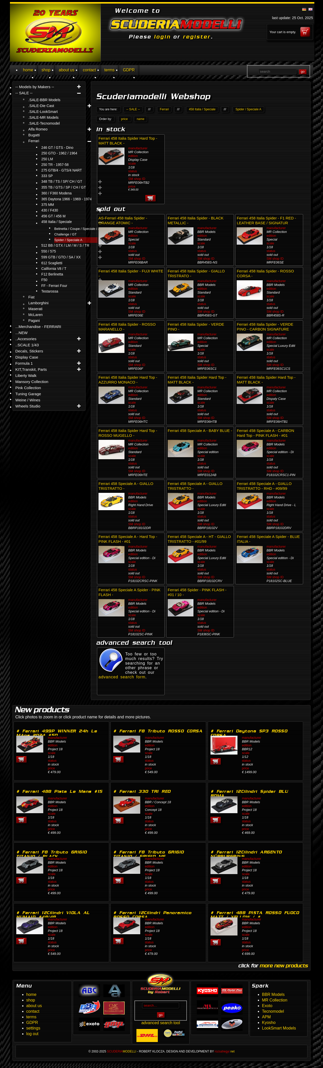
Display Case (26, 357)
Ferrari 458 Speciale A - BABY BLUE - (200, 430)
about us (66, 70)
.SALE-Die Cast (41, 106)
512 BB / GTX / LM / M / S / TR (65, 245)
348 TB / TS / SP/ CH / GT (61, 181)
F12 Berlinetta (52, 274)
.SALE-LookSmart (43, 112)
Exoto (267, 1006)
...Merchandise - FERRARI (38, 326)
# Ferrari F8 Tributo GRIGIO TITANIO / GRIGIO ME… (148, 854)
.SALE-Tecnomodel (44, 123)
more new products (284, 965)
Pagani (34, 321)
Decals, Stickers (29, 351)
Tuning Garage (28, 394)
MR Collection (274, 1000)
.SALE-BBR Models (44, 100)
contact (89, 70)
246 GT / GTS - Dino (57, 148)
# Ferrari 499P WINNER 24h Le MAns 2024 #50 (56, 733)
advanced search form (122, 677)
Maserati (35, 309)
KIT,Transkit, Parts (31, 369)
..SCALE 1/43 (27, 345)
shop (45, 70)
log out (32, 1034)
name (140, 119)
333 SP (47, 176)
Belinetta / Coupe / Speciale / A (77, 229)
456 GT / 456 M (53, 216)
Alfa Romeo (37, 129)
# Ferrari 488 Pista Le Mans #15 (59, 791)
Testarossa (49, 291)
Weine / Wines (27, 400)
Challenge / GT (65, 234)
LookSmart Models (279, 1028)
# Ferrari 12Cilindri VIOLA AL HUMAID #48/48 (53, 915)
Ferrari (33, 141)
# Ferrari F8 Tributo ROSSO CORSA (157, 731)
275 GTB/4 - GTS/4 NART (61, 170)
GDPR (129, 70)
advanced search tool (160, 1023)
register (197, 36)
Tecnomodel (273, 1011)
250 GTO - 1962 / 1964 (59, 153)
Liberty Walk (25, 375)
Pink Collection (28, 388)
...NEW (21, 333)
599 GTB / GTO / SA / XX (61, 257)
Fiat (31, 297)
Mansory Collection (31, 381)
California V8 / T (53, 269)
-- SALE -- (24, 93)
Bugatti (34, 135)
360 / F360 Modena (56, 193)
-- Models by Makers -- (34, 87)
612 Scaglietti (51, 263)
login (162, 36)
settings (33, 1028)
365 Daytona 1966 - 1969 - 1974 (66, 199)
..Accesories (25, 339)
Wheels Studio (27, 406)
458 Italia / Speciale (56, 222)
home (28, 70)
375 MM (47, 205)
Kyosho (268, 1022)
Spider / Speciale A (68, 240)
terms (109, 70)
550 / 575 (48, 251)
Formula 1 (24, 363)
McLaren (35, 315)
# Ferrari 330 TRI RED (142, 791)
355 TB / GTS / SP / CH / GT (63, 187)
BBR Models (273, 994)
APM (266, 1017)
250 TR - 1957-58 (54, 165)
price (125, 119)
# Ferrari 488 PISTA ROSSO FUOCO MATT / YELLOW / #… (254, 915)
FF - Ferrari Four (54, 286)
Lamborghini (38, 303)
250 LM (47, 159)
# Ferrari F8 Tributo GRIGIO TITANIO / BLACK (51, 854)
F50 (44, 280)
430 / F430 (49, 210)
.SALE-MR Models (43, 117)
